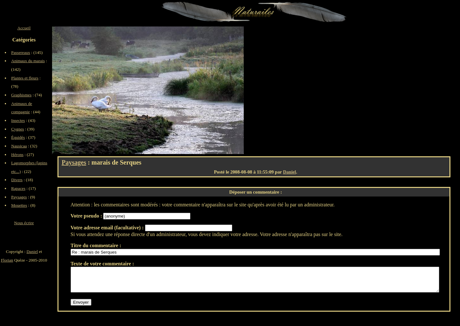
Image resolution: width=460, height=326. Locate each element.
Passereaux (20, 52)
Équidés (18, 137)
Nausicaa (19, 146)
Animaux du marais (28, 60)
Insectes (18, 120)
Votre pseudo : (87, 216)
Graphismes (21, 95)
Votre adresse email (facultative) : (108, 227)
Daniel (289, 171)
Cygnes (17, 129)
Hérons (17, 154)
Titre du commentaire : (96, 245)
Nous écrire (24, 222)
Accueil (23, 28)
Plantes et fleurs (24, 78)
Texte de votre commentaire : (102, 263)
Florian (7, 260)
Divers (17, 179)
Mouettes (19, 205)
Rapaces (18, 188)
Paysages (74, 162)
